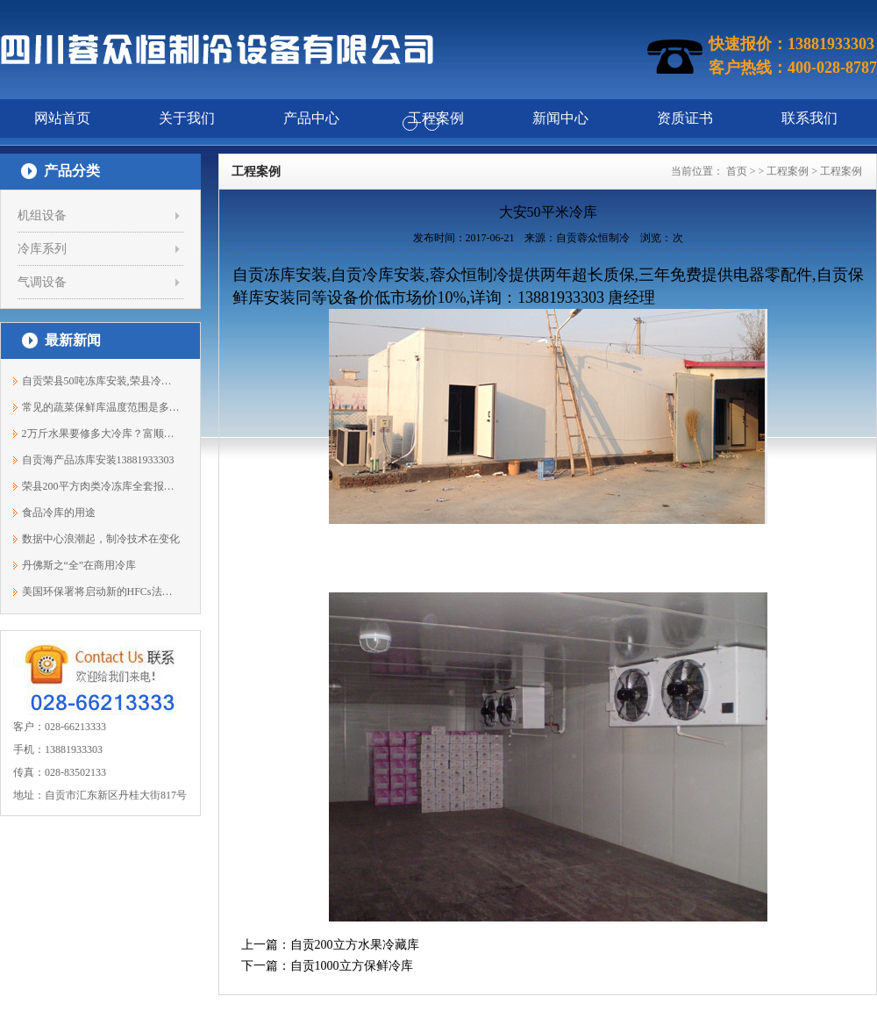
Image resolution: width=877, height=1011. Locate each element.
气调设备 (42, 282)
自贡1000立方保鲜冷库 (351, 965)
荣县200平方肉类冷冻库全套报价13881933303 (101, 486)
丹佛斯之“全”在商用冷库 (79, 565)
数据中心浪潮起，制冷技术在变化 (101, 539)
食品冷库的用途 (59, 512)
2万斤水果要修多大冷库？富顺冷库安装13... (101, 433)
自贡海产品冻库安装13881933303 (98, 460)
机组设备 (42, 215)
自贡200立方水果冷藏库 (354, 944)
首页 (736, 171)
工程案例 (787, 171)
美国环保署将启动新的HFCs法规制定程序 (101, 591)
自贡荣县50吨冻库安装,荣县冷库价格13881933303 (101, 381)
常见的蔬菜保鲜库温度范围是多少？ (101, 407)
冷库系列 (42, 248)
